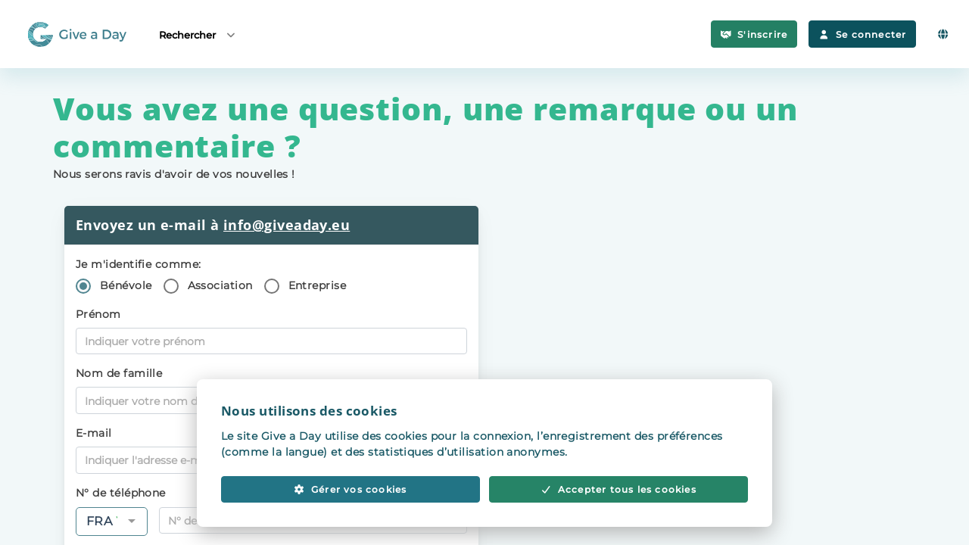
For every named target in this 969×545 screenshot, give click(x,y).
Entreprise (317, 285)
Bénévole (126, 285)
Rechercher (198, 34)
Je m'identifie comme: (138, 264)
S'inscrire (754, 34)
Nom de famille (119, 373)
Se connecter (862, 34)
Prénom (98, 314)
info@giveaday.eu (286, 225)
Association (220, 285)
